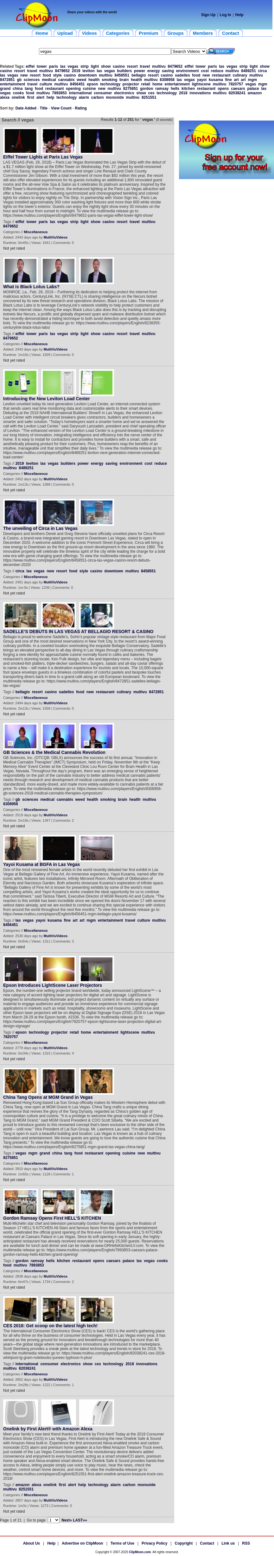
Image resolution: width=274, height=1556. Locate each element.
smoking (109, 80)
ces (151, 93)
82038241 (237, 93)
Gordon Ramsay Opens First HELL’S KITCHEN (52, 1218)
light (95, 66)
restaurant (221, 75)
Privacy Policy (154, 1543)
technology (110, 84)
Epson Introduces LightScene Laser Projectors (52, 985)
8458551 (122, 75)
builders (124, 71)
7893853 (59, 93)
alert (40, 97)
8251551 (149, 97)
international (80, 93)
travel (145, 66)
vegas (72, 66)
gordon (146, 88)
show (106, 66)
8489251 (248, 71)
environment (187, 71)
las (63, 66)
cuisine (89, 88)
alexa (5, 97)
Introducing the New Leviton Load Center (46, 398)
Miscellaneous (36, 232)
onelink (18, 97)
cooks (18, 93)
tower (42, 66)
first (30, 97)
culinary (240, 75)
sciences (32, 80)
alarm (84, 97)
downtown (87, 75)
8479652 (175, 66)
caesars (238, 88)
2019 (76, 71)
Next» (66, 1520)
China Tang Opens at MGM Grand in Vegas (48, 1097)
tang (29, 88)
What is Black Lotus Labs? (31, 286)
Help (239, 15)
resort (132, 66)
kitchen (188, 88)
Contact (207, 1543)
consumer (103, 93)
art (236, 80)
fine (228, 80)
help (50, 97)
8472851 (7, 80)
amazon (255, 93)
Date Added (26, 108)
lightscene (201, 84)
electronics (124, 93)
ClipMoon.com (140, 1552)
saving (168, 71)
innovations (200, 93)
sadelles (182, 75)
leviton (88, 71)
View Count (61, 108)
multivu (159, 66)
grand (5, 88)
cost (205, 71)
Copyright (184, 1543)
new (24, 75)
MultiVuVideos (55, 237)
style (57, 75)
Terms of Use (122, 1543)
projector (131, 84)
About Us (31, 1543)
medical (49, 80)
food (47, 75)
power (139, 71)
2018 (183, 93)
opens (223, 88)
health (93, 80)
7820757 (235, 84)
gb (19, 80)
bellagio (138, 75)
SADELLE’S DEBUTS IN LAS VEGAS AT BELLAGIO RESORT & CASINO (78, 631)
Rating (81, 108)
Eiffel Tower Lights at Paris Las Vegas (43, 156)
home (157, 84)
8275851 (130, 88)
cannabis (66, 80)
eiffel (30, 66)
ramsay (162, 88)
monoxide (115, 97)
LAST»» (80, 1520)
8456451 (77, 84)
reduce (217, 71)
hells (175, 88)
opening (73, 88)
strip (84, 66)
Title (44, 108)
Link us (228, 1543)
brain (124, 80)
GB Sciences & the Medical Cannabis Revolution (54, 752)
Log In (225, 15)
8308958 (167, 80)
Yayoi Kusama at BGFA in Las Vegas (41, 864)
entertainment (12, 84)
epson (92, 84)
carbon (97, 97)
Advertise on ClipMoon (82, 1543)
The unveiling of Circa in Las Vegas (40, 528)
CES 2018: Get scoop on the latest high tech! (50, 1325)
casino (119, 66)
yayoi (202, 80)
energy (153, 71)
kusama (216, 80)
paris (53, 66)
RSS (246, 1543)
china (17, 88)
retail (145, 84)
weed (81, 80)
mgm (252, 80)
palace (253, 88)
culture (46, 84)
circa (262, 71)
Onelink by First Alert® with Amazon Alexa (47, 1428)
